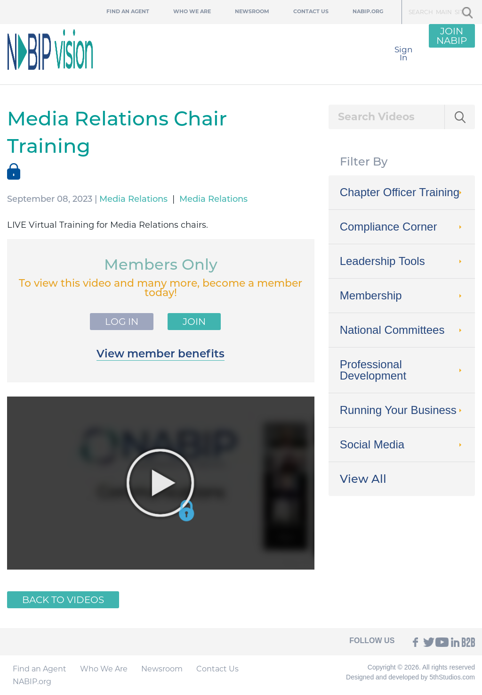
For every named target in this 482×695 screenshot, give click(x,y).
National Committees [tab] (402, 329)
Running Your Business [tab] (402, 410)
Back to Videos (63, 599)
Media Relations (133, 199)
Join (194, 321)
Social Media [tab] (402, 444)
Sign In (403, 53)
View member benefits (160, 353)
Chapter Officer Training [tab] (402, 192)
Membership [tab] (402, 295)
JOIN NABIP (451, 35)
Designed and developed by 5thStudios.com (410, 677)
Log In (121, 321)
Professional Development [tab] (402, 370)
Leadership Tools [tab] (402, 261)
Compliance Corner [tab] (402, 226)
